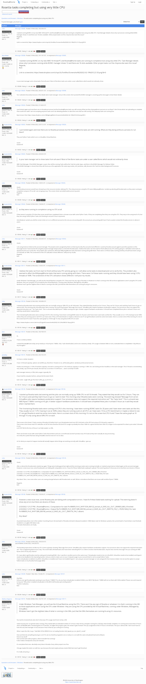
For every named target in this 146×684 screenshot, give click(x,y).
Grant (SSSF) (8, 124)
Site (55, 2)
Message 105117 (20, 265)
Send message (7, 32)
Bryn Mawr (5, 55)
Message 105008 (20, 55)
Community (46, 2)
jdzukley (4, 355)
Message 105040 (20, 183)
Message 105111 (20, 239)
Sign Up (132, 2)
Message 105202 (20, 542)
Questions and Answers (9, 18)
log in (21, 22)
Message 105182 (20, 458)
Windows (20, 18)
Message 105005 (20, 28)
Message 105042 (20, 204)
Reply (38, 51)
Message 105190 (20, 494)
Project (25, 2)
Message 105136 (20, 301)
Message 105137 (20, 332)
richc (3, 29)
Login (139, 2)
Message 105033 (20, 154)
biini (3, 332)
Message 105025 (20, 90)
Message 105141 (20, 355)
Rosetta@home (9, 2)
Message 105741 (20, 599)
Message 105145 (20, 389)
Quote (43, 51)
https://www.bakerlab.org (73, 682)
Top (142, 668)
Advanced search (7, 14)
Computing (35, 2)
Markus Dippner (7, 599)
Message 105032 (20, 124)
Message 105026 (20, 105)
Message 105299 (20, 574)
